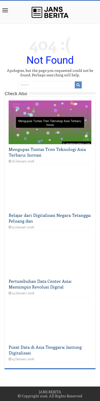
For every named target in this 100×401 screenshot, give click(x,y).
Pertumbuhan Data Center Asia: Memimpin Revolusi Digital (40, 284)
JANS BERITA (50, 391)
